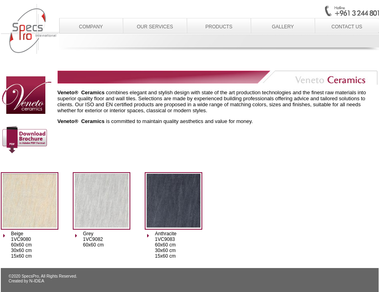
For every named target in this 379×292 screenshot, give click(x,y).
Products (218, 27)
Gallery (283, 27)
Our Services (155, 27)
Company (91, 27)
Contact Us (346, 27)
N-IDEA (36, 280)
